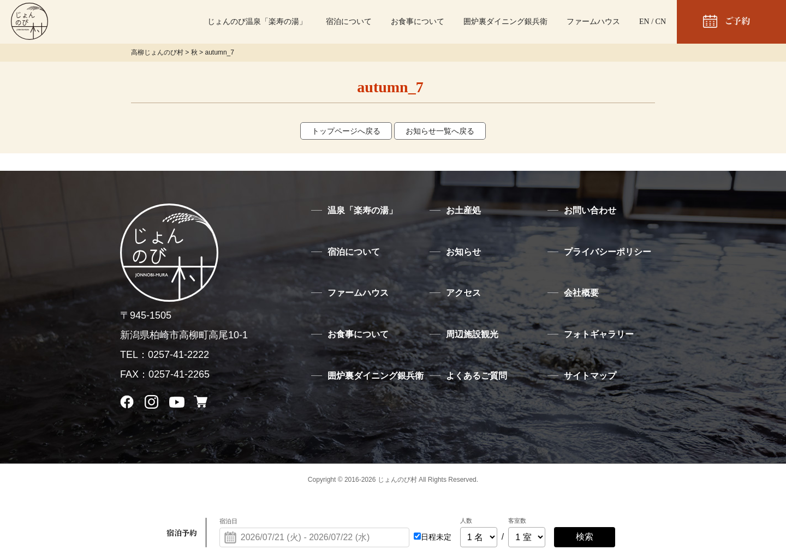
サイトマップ (590, 375)
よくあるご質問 (476, 375)
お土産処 (463, 210)
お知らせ (463, 251)
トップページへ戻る (346, 131)
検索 (584, 536)
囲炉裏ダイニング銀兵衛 (505, 21)
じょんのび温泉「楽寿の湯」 (257, 21)
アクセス (463, 292)
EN (644, 21)
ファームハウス (593, 21)
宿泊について (349, 21)
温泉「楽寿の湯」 (362, 210)
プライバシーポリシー (607, 251)
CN (661, 21)
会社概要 (581, 292)
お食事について (417, 21)
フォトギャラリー (599, 334)
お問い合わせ (590, 210)
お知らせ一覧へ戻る (440, 131)
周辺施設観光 (472, 334)
